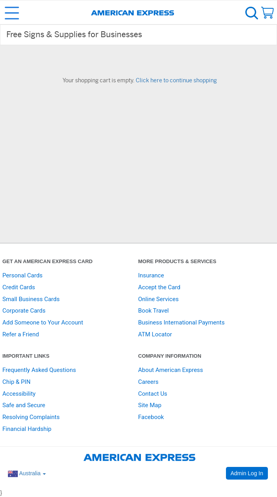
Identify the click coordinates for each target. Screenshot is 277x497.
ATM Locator (155, 334)
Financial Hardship (26, 429)
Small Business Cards (31, 299)
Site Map (149, 405)
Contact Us (152, 393)
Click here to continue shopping (176, 80)
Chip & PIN (16, 381)
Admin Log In (247, 473)
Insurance (151, 275)
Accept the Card (159, 287)
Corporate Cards (24, 310)
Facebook (151, 417)
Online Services (158, 299)
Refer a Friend (20, 334)
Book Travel (153, 310)
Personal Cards (22, 275)
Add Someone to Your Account (42, 322)
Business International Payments (181, 322)
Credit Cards (18, 287)
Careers (148, 381)
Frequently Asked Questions (39, 370)
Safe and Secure (23, 405)
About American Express (170, 370)
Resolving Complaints (31, 417)
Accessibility (19, 393)
